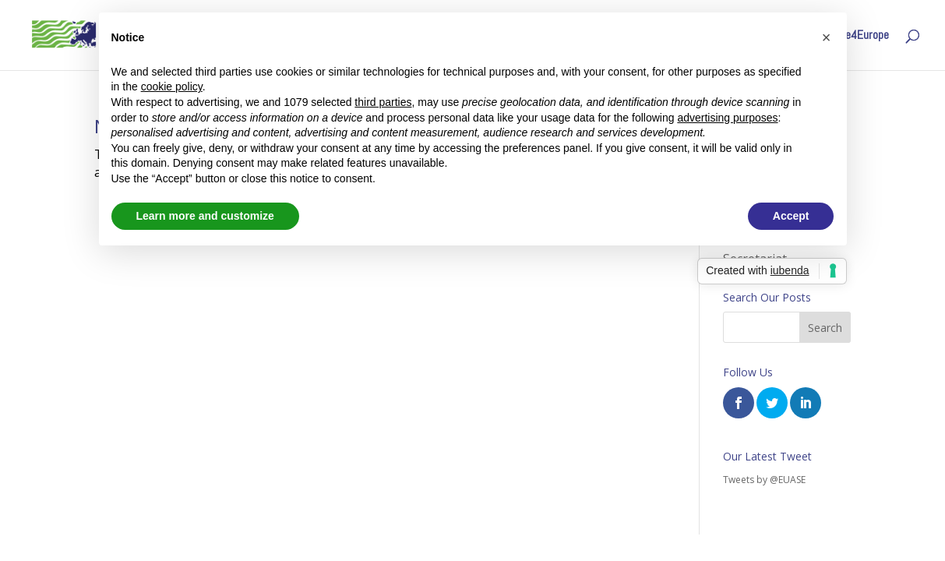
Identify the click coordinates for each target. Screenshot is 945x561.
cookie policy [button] (172, 86)
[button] (826, 37)
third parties (382, 102)
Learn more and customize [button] (205, 216)
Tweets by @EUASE (764, 479)
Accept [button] (791, 216)
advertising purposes (727, 117)
